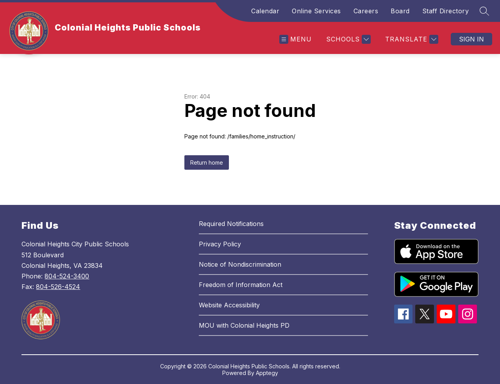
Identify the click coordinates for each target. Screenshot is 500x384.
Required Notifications (231, 224)
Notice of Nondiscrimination (240, 264)
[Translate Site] (410, 39)
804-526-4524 (58, 287)
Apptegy (267, 373)
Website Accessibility (229, 305)
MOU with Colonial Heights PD (244, 325)
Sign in (471, 39)
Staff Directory (445, 11)
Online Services (316, 11)
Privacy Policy (220, 244)
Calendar (265, 11)
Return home (206, 162)
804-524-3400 (67, 276)
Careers (366, 11)
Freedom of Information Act (240, 285)
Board (400, 11)
